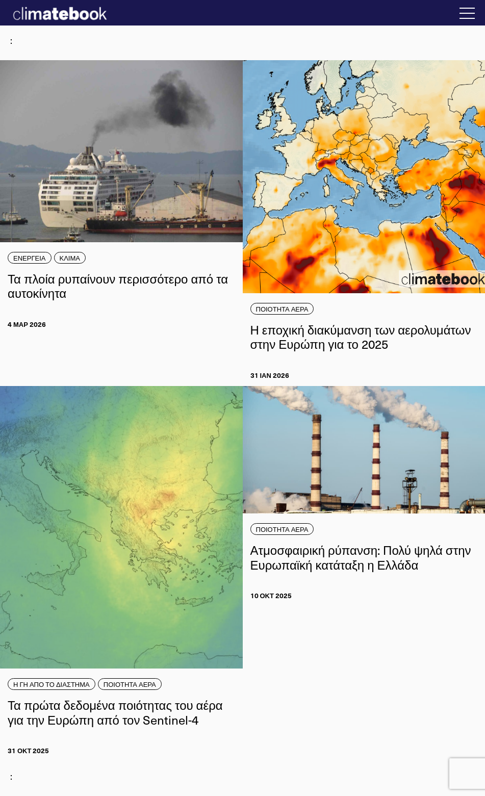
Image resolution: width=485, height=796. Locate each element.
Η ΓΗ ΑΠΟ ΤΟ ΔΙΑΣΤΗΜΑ (51, 684)
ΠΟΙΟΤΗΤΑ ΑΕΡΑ (282, 309)
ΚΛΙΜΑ (70, 258)
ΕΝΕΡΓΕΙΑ (29, 258)
